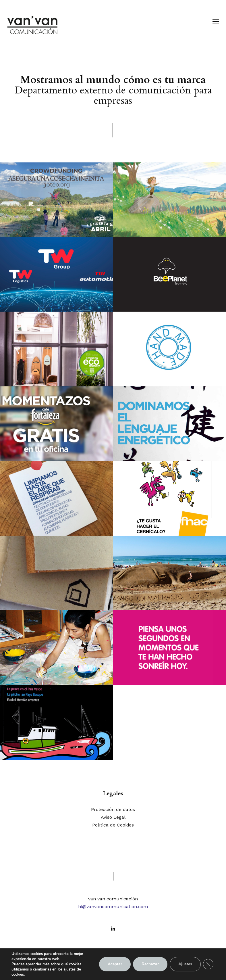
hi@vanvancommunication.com (113, 906)
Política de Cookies (113, 825)
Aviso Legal (113, 817)
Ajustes (185, 964)
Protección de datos (113, 809)
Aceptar (115, 964)
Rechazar (150, 964)
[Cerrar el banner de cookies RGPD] (208, 964)
